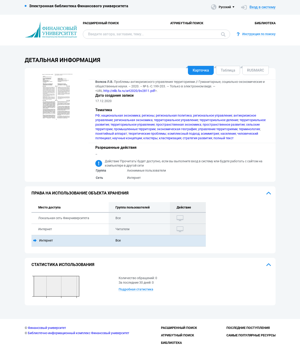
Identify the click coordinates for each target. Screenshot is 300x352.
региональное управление (212, 115)
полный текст (224, 138)
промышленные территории (135, 129)
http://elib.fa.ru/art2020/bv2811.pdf (129, 91)
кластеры (150, 138)
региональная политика (174, 115)
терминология (249, 129)
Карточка (201, 70)
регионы (148, 115)
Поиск (223, 34)
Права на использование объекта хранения (80, 193)
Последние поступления (248, 328)
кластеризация (170, 138)
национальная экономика (120, 115)
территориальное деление (218, 120)
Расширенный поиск (101, 23)
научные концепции (127, 138)
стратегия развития (197, 138)
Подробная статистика (136, 289)
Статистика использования (62, 264)
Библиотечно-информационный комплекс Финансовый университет (78, 333)
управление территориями (218, 129)
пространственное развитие (224, 124)
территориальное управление (176, 120)
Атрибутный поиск (186, 23)
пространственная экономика (178, 124)
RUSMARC (255, 70)
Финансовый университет (47, 328)
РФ (97, 115)
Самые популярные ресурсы (251, 335)
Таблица (228, 70)
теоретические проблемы (147, 133)
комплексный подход (183, 133)
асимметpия (210, 133)
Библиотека (265, 23)
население (228, 133)
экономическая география (177, 129)
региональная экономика (133, 120)
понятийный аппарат (111, 133)
